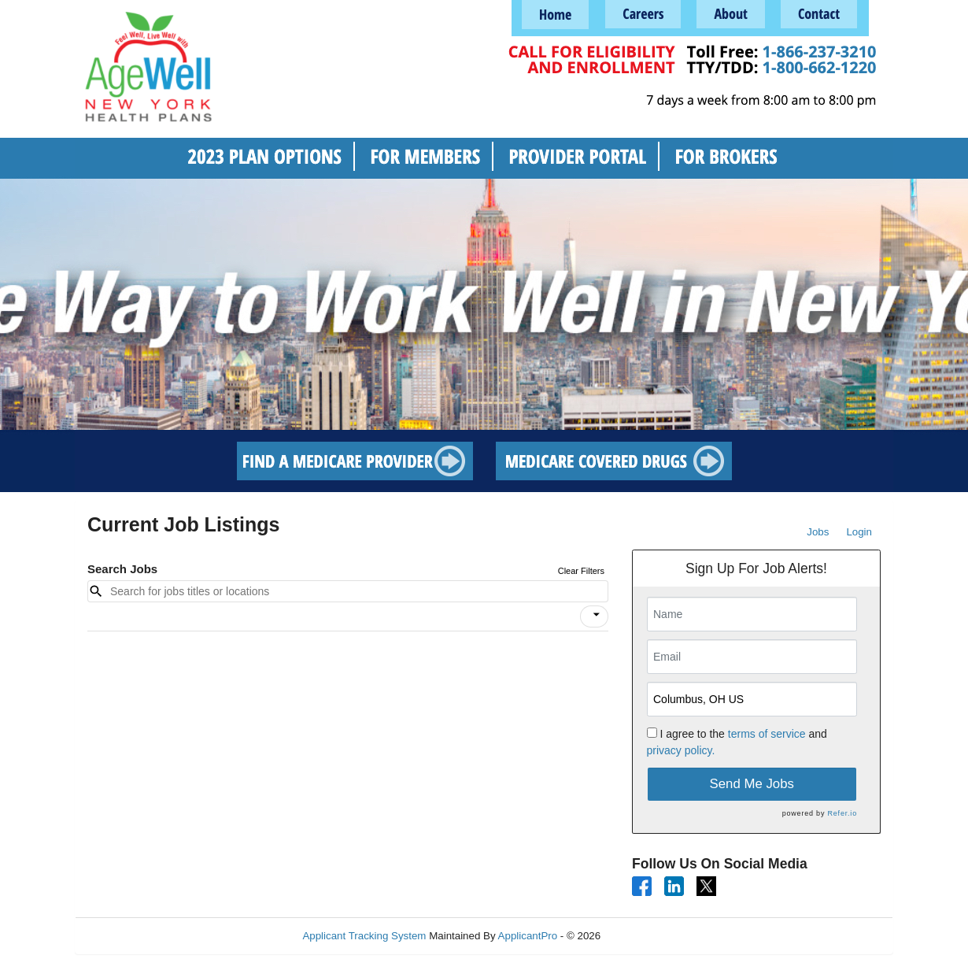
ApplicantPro (528, 936)
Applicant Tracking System (364, 936)
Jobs (818, 532)
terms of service (767, 734)
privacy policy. (681, 750)
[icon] (596, 615)
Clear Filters (581, 571)
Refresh (647, 936)
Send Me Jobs (752, 783)
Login (859, 532)
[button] (594, 616)
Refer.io (842, 813)
